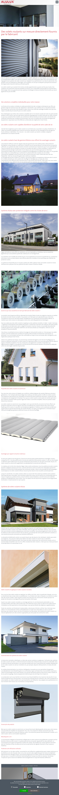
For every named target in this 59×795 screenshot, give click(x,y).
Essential (14, 787)
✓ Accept (24, 790)
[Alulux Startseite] (9, 3)
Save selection (34, 790)
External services (42, 787)
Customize (29, 793)
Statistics (27, 787)
